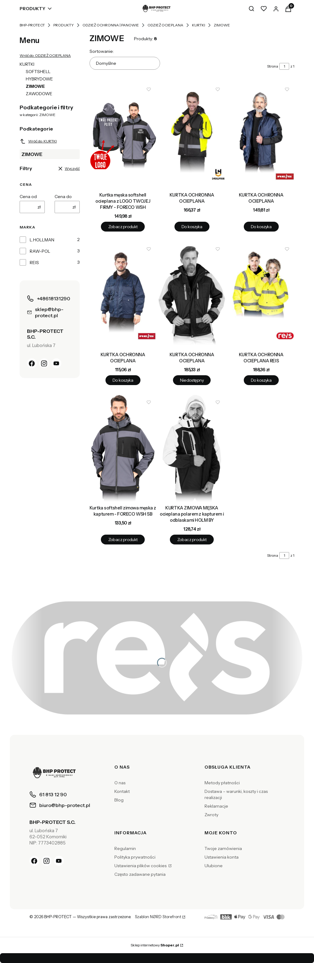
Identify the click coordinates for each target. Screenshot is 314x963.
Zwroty (211, 814)
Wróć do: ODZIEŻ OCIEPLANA (45, 55)
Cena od (28, 196)
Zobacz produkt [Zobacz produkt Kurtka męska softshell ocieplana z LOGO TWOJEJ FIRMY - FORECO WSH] (123, 227)
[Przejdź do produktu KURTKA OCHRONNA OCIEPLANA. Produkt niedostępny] (192, 295)
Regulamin (125, 848)
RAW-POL (40, 251)
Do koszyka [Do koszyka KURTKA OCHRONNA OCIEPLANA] (192, 227)
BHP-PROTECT (32, 25)
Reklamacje (216, 806)
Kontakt (122, 791)
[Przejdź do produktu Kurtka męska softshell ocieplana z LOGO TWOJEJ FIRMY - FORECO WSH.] (123, 135)
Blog (119, 800)
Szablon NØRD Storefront (158, 917)
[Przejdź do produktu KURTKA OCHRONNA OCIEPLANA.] (192, 135)
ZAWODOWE (39, 93)
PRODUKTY (63, 25)
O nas (119, 783)
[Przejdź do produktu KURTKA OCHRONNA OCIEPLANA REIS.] (261, 295)
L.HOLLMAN (42, 240)
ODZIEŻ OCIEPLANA (165, 25)
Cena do (63, 196)
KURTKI (198, 25)
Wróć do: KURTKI (38, 141)
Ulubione (214, 865)
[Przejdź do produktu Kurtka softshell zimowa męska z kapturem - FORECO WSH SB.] (123, 448)
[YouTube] (56, 363)
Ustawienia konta (222, 857)
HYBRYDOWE (39, 79)
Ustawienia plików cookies (140, 865)
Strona (272, 66)
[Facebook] (32, 363)
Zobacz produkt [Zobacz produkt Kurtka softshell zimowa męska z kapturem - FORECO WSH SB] (123, 540)
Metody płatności (222, 783)
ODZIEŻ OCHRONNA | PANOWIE (110, 25)
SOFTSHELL (38, 71)
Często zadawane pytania (140, 874)
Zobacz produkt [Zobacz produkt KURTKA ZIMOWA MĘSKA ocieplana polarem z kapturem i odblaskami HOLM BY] (192, 540)
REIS (34, 262)
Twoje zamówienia (223, 848)
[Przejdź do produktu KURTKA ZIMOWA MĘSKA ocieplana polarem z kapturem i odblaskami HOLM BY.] (192, 448)
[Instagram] (44, 363)
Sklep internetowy (155, 945)
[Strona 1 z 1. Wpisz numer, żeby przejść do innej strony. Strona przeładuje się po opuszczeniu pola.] (284, 66)
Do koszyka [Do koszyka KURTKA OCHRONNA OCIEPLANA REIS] (261, 380)
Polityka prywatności (134, 857)
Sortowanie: (102, 51)
